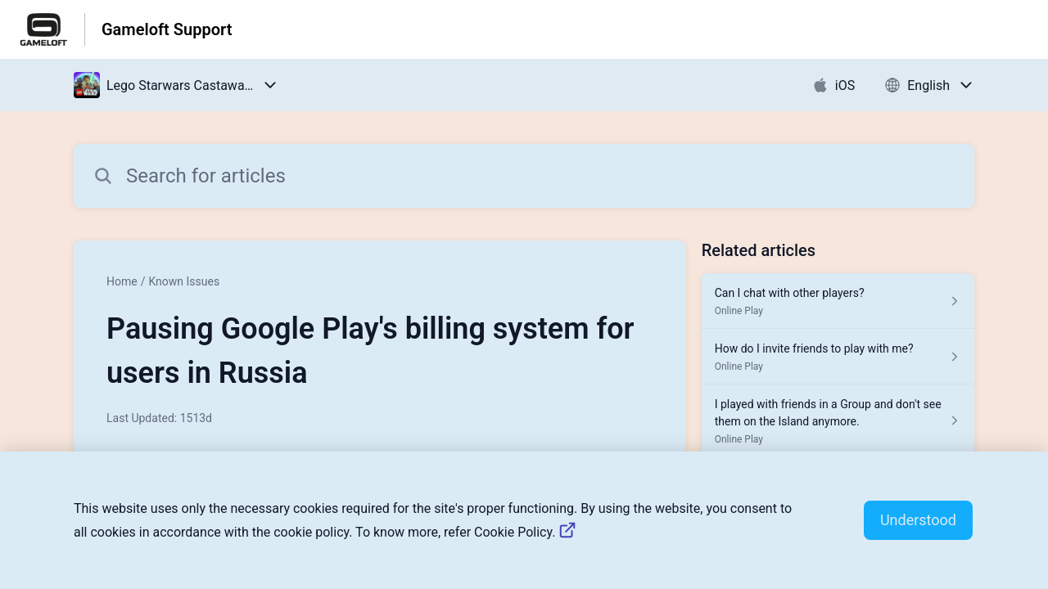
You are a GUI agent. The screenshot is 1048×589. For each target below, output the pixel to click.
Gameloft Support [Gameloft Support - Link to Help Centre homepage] (167, 29)
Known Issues (183, 281)
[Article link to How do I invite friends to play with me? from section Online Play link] (838, 356)
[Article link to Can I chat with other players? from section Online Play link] (838, 301)
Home (122, 281)
